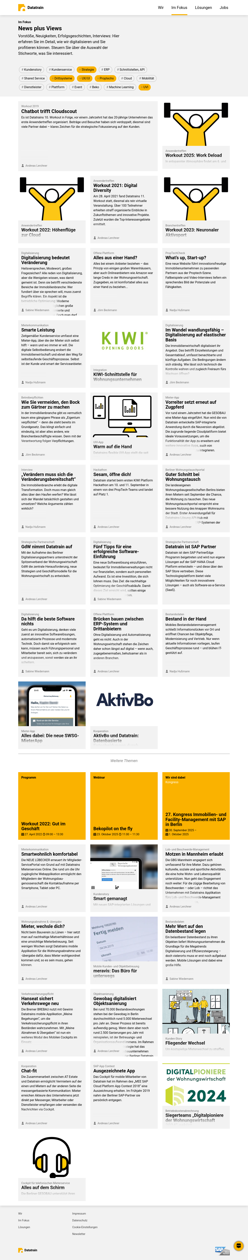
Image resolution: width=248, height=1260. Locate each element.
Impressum (79, 1213)
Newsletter (78, 1234)
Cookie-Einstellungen (84, 1227)
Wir (20, 1213)
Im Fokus (23, 1220)
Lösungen (24, 1227)
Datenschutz (79, 1220)
